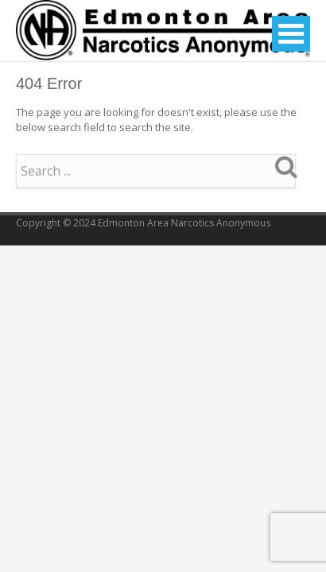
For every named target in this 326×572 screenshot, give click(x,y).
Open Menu (291, 34)
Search (286, 166)
